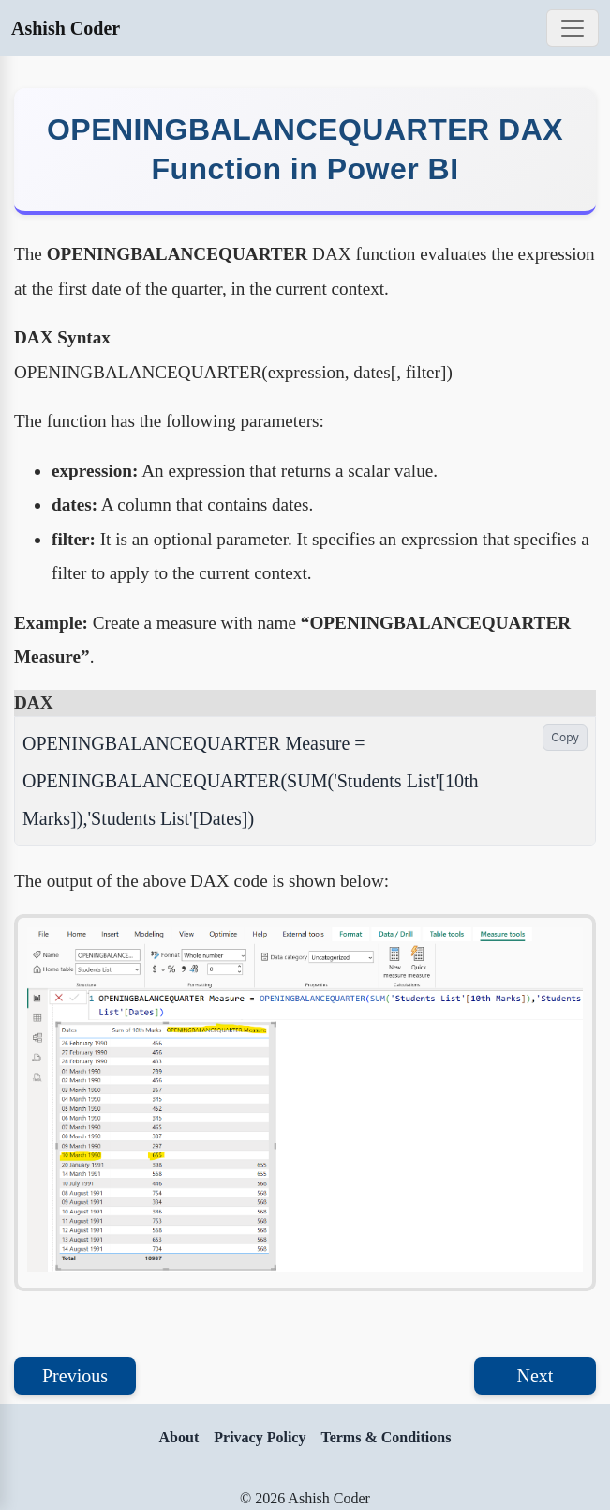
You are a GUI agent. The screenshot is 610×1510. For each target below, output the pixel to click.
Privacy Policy (259, 1437)
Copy (565, 737)
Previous (75, 1375)
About (179, 1437)
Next (535, 1375)
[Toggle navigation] (572, 28)
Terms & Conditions (385, 1437)
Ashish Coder (65, 28)
